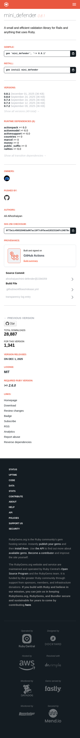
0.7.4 (7, 99)
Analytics (9, 431)
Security (14, 529)
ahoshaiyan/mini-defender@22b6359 (26, 278)
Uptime (13, 475)
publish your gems (50, 543)
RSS (7, 426)
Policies (14, 518)
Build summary (30, 261)
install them (21, 548)
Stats (12, 491)
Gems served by (53, 681)
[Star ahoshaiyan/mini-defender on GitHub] (10, 323)
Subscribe (10, 421)
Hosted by (28, 656)
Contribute (16, 496)
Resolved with (53, 656)
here (28, 604)
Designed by (54, 631)
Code (12, 480)
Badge (8, 415)
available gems (18, 552)
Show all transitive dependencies (23, 155)
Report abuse (12, 436)
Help (12, 507)
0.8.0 (7, 96)
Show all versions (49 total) (20, 111)
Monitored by (28, 681)
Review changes (14, 410)
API (10, 512)
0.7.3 (7, 102)
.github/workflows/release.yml (22, 289)
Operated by (28, 632)
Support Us (16, 523)
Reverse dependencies (17, 442)
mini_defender (20, 15)
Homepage (10, 400)
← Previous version (19, 318)
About (13, 502)
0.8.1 (7, 93)
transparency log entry (18, 296)
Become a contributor (41, 552)
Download (10, 405)
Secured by (54, 706)
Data (12, 485)
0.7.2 (7, 105)
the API (40, 548)
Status (13, 469)
